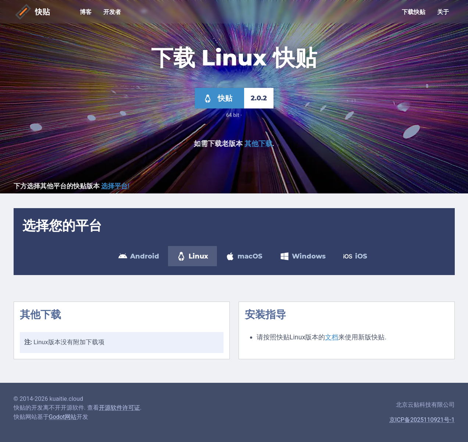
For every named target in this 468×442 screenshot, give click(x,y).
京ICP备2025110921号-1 (422, 419)
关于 (443, 12)
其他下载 (258, 144)
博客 (86, 12)
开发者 (112, 12)
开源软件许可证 (119, 407)
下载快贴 (413, 12)
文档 (331, 337)
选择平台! (115, 186)
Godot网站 (63, 416)
